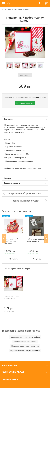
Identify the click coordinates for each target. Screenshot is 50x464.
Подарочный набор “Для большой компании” (12, 241)
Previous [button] (4, 238)
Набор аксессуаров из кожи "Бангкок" (36, 240)
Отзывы (7, 178)
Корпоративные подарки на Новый (25, 350)
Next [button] (46, 238)
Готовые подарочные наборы (17, 9)
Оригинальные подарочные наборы (25, 337)
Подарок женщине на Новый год (25, 346)
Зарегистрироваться (25, 103)
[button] (40, 3)
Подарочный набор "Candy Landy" (12, 297)
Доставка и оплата (12, 183)
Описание (8, 119)
